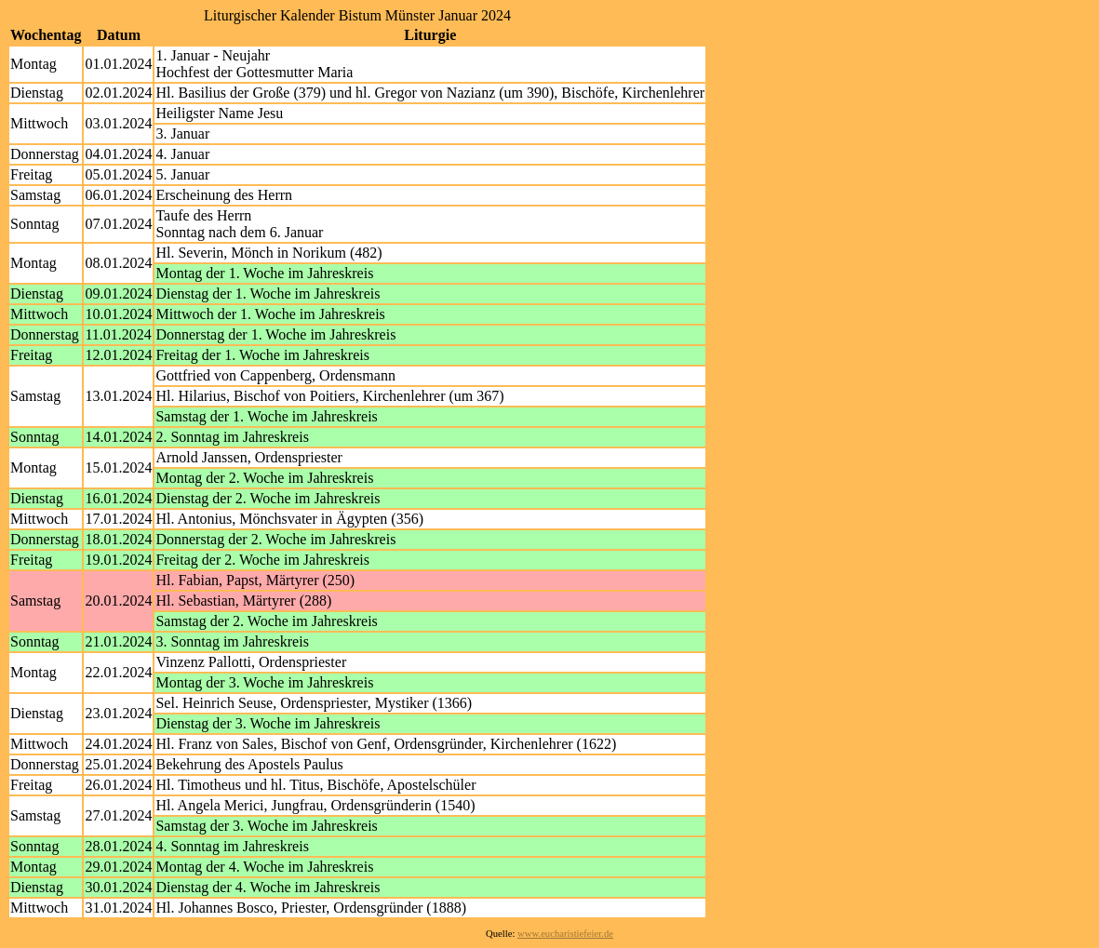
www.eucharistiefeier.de (565, 933)
